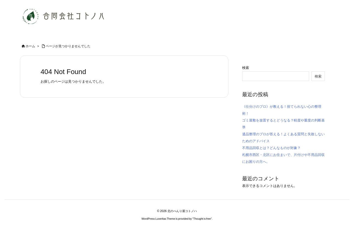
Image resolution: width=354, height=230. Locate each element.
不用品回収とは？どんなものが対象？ (271, 148)
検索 (245, 68)
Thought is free (202, 218)
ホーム (30, 46)
